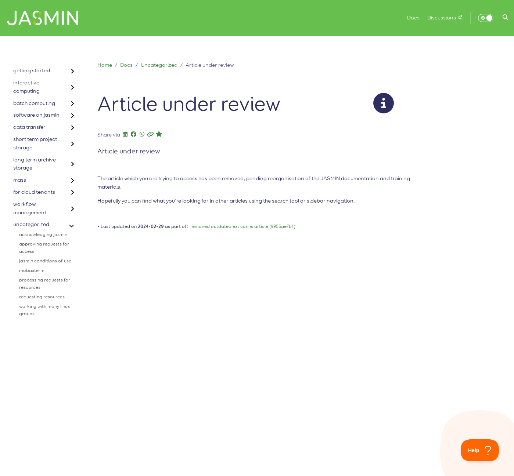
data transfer (29, 127)
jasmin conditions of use (45, 261)
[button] (505, 18)
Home (104, 65)
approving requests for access (44, 248)
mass (19, 180)
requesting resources (42, 297)
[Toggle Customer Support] (480, 450)
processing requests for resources (44, 284)
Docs (126, 65)
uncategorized (31, 224)
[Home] (39, 18)
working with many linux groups (44, 310)
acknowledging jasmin (43, 234)
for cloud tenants (34, 192)
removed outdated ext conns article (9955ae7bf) (242, 226)
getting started (31, 70)
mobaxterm (31, 270)
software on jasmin (36, 115)
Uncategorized (159, 65)
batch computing (34, 103)
